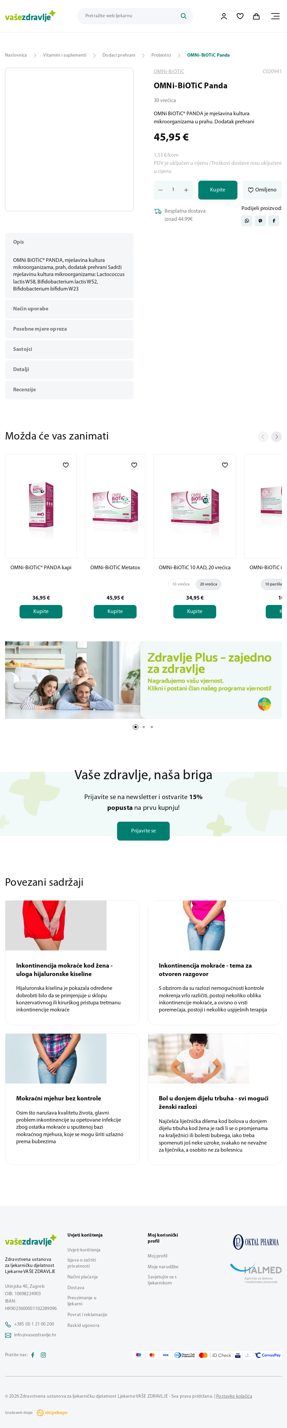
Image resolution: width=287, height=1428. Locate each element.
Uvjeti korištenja (84, 1250)
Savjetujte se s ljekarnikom (162, 1280)
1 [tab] (135, 727)
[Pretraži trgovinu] (135, 16)
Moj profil (157, 1256)
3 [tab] (151, 727)
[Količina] (173, 190)
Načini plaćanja (82, 1277)
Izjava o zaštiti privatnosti (81, 1263)
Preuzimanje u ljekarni (81, 1301)
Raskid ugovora (83, 1325)
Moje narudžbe (163, 1267)
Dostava (75, 1287)
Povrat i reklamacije (87, 1314)
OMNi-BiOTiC (169, 71)
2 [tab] (143, 727)
